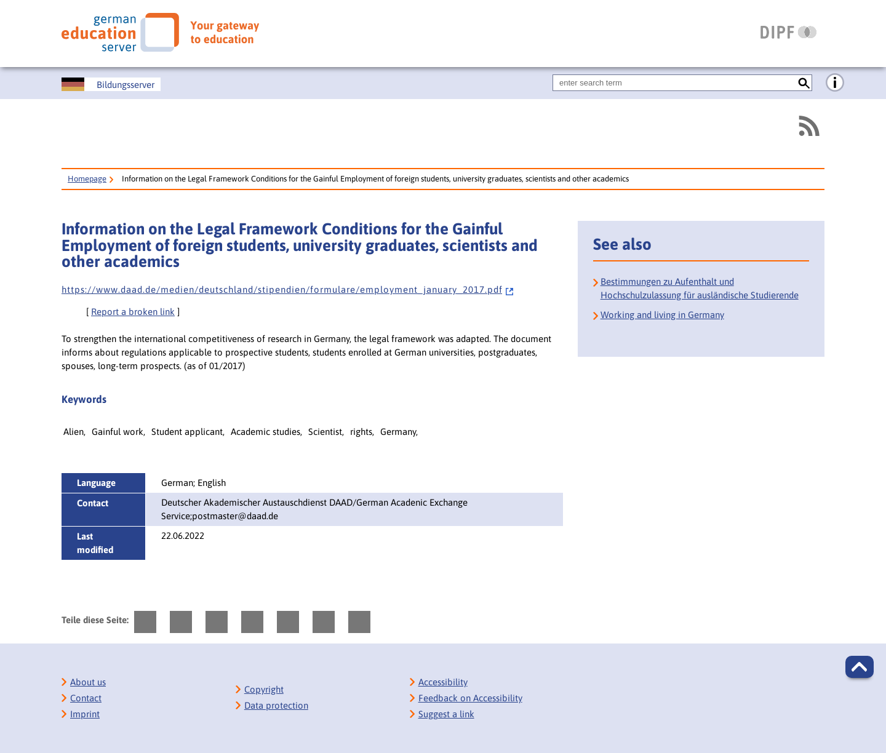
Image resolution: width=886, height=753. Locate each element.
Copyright (264, 689)
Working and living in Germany (662, 314)
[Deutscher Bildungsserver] (111, 84)
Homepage (87, 178)
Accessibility (443, 682)
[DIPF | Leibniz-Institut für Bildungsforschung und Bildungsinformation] (788, 32)
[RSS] (808, 125)
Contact (86, 698)
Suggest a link (446, 714)
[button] (859, 667)
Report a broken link (133, 311)
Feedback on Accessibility (470, 698)
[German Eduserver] (160, 32)
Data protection (276, 705)
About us (88, 682)
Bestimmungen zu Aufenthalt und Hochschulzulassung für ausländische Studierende (700, 288)
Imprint (85, 714)
